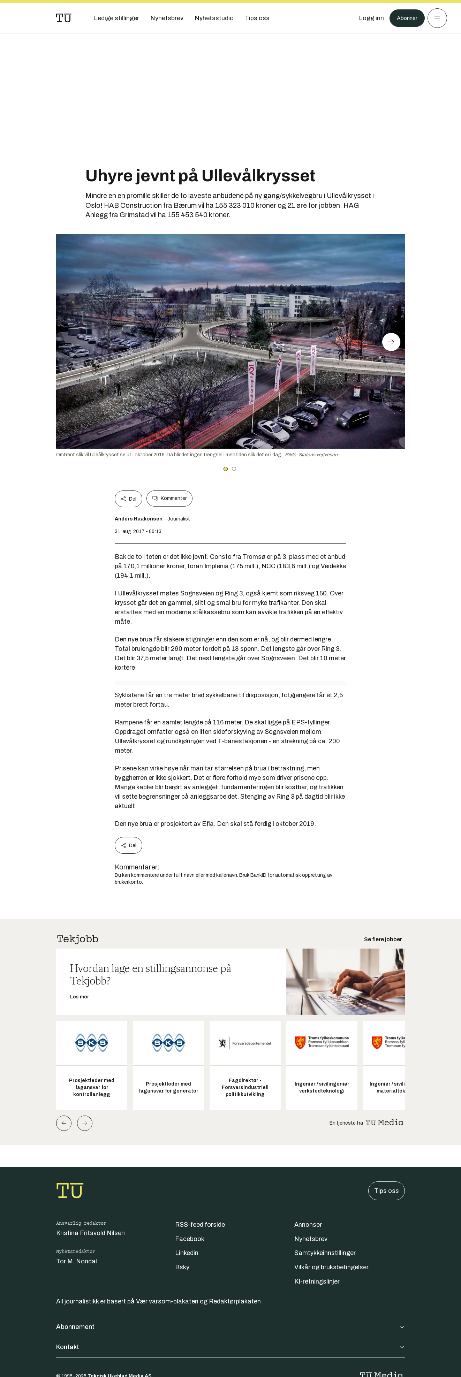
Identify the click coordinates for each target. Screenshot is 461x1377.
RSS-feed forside (200, 1224)
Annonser (308, 1224)
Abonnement (230, 1326)
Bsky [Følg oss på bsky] (182, 1267)
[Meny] (437, 18)
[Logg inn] (367, 18)
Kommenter (169, 498)
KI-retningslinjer (317, 1281)
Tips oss (386, 1190)
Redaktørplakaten (235, 1301)
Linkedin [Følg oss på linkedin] (186, 1252)
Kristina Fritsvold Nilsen (90, 1233)
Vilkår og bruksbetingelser (331, 1267)
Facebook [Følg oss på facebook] (189, 1238)
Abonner (405, 18)
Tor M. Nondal (76, 1261)
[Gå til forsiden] (63, 18)
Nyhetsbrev (310, 1238)
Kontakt (230, 1347)
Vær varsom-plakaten (167, 1301)
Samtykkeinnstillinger (325, 1252)
